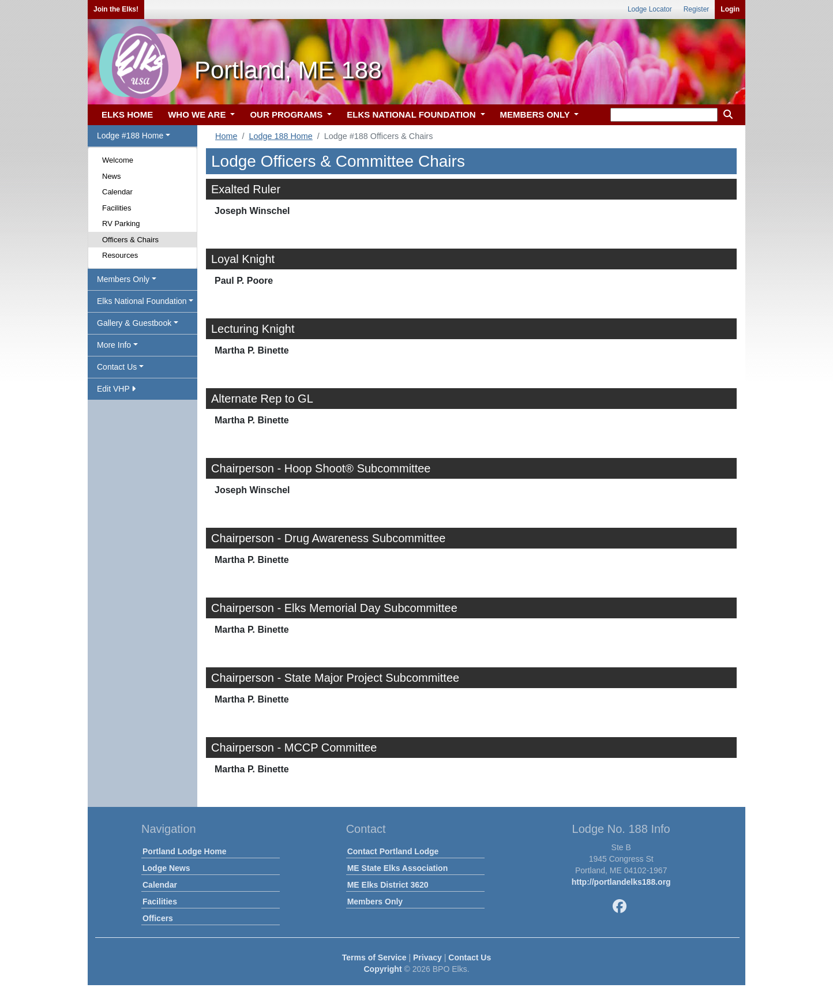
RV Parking (121, 223)
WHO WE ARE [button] (198, 114)
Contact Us (469, 957)
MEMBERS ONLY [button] (536, 114)
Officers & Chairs (130, 239)
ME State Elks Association (397, 868)
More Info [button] (114, 345)
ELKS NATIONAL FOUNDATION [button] (412, 114)
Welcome (117, 160)
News (111, 176)
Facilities (117, 208)
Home (226, 136)
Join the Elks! (115, 9)
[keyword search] (664, 115)
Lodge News (166, 868)
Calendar (117, 191)
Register (697, 9)
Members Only (375, 901)
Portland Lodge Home (184, 851)
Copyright (382, 969)
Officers (157, 918)
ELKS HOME (127, 114)
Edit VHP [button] (116, 388)
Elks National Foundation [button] (142, 301)
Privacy (427, 957)
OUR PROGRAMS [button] (287, 114)
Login (730, 9)
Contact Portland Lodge (393, 851)
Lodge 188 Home (280, 136)
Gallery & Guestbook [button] (134, 323)
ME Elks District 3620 (388, 884)
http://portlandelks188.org (621, 882)
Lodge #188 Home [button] (130, 135)
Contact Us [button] (117, 366)
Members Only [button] (123, 279)
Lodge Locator (650, 9)
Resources (120, 255)
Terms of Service (374, 957)
